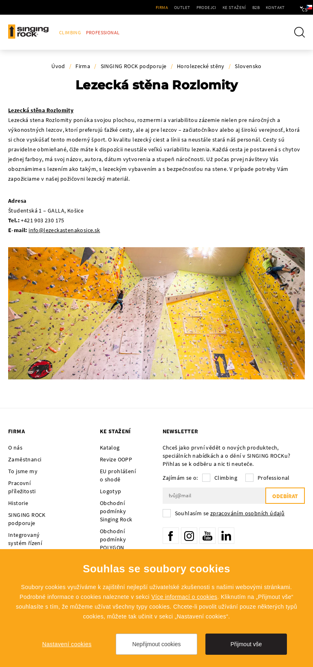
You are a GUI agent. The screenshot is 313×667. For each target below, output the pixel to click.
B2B (231, 7)
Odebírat (285, 496)
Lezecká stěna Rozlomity (40, 110)
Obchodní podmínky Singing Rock (116, 511)
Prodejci (182, 7)
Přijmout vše (246, 644)
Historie (18, 503)
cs (293, 7)
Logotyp (110, 491)
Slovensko (248, 66)
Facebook (171, 535)
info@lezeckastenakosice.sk (64, 230)
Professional (103, 32)
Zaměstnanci (24, 459)
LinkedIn (226, 535)
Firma (137, 7)
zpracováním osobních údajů (247, 513)
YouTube (207, 535)
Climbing (70, 32)
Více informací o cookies (184, 597)
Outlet (157, 7)
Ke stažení (209, 7)
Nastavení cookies (66, 644)
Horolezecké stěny (201, 66)
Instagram (189, 535)
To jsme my (22, 471)
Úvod (58, 66)
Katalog (110, 447)
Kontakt (250, 7)
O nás (15, 447)
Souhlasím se (230, 513)
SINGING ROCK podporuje (134, 66)
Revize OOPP (116, 459)
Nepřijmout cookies (156, 644)
